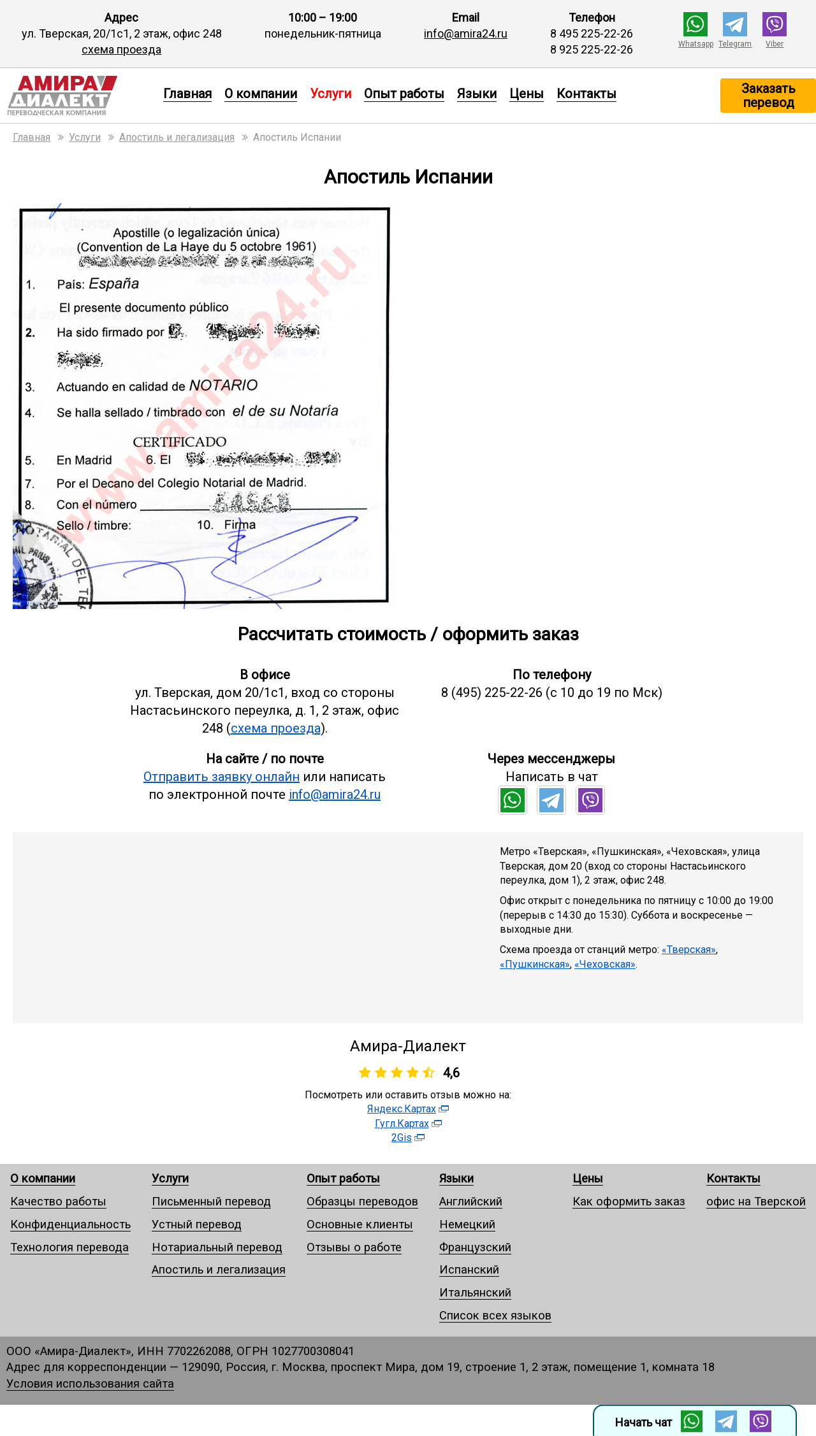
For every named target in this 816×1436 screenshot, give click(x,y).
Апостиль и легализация (219, 1269)
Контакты (586, 93)
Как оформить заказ (628, 1201)
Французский (475, 1247)
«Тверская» (689, 950)
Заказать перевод (768, 95)
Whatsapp (695, 43)
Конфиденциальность (70, 1224)
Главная (187, 93)
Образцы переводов (362, 1201)
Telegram (735, 43)
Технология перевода (69, 1247)
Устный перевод (197, 1224)
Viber (774, 43)
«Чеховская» (605, 964)
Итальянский (475, 1292)
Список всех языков (495, 1315)
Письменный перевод (211, 1201)
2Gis (401, 1137)
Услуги (170, 1178)
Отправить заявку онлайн (221, 776)
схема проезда (121, 49)
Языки (477, 93)
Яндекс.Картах (401, 1109)
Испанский (469, 1269)
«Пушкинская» (535, 964)
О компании (260, 93)
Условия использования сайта (90, 1383)
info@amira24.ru (465, 33)
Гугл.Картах (402, 1123)
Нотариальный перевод (217, 1247)
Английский (470, 1201)
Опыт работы (404, 93)
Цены (526, 93)
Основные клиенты (360, 1224)
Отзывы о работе (354, 1247)
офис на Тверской (756, 1201)
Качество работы (58, 1201)
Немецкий (467, 1224)
